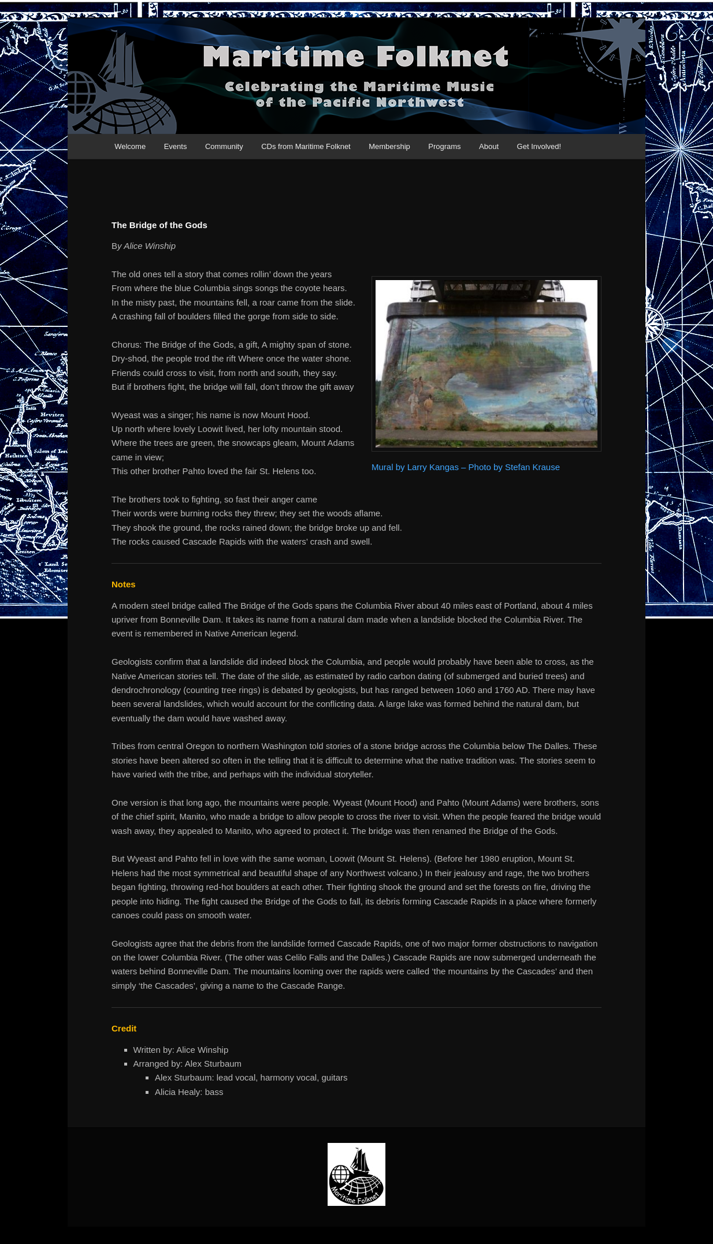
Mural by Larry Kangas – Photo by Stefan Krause (466, 467)
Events (175, 146)
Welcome (130, 146)
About (489, 146)
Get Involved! (539, 146)
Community (224, 146)
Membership (389, 146)
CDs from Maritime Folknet (306, 146)
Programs (444, 146)
